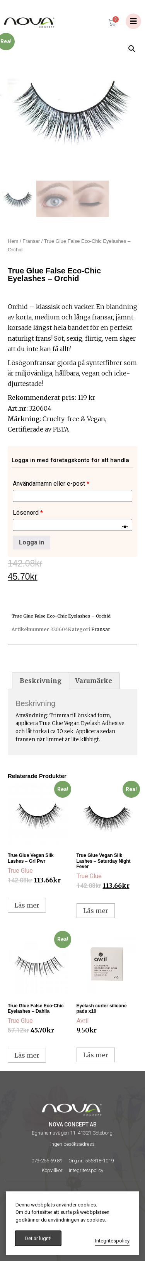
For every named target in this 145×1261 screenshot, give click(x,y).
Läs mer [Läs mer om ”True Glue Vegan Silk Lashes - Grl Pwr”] (26, 905)
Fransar (31, 241)
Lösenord (28, 512)
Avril (83, 1020)
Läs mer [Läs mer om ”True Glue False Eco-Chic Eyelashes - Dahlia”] (26, 1055)
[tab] (40, 680)
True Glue (20, 870)
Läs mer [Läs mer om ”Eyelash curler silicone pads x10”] (95, 1055)
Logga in (31, 542)
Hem (13, 241)
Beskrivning (40, 680)
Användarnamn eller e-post (51, 483)
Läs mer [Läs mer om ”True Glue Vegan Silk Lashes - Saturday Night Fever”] (95, 911)
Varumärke (93, 680)
